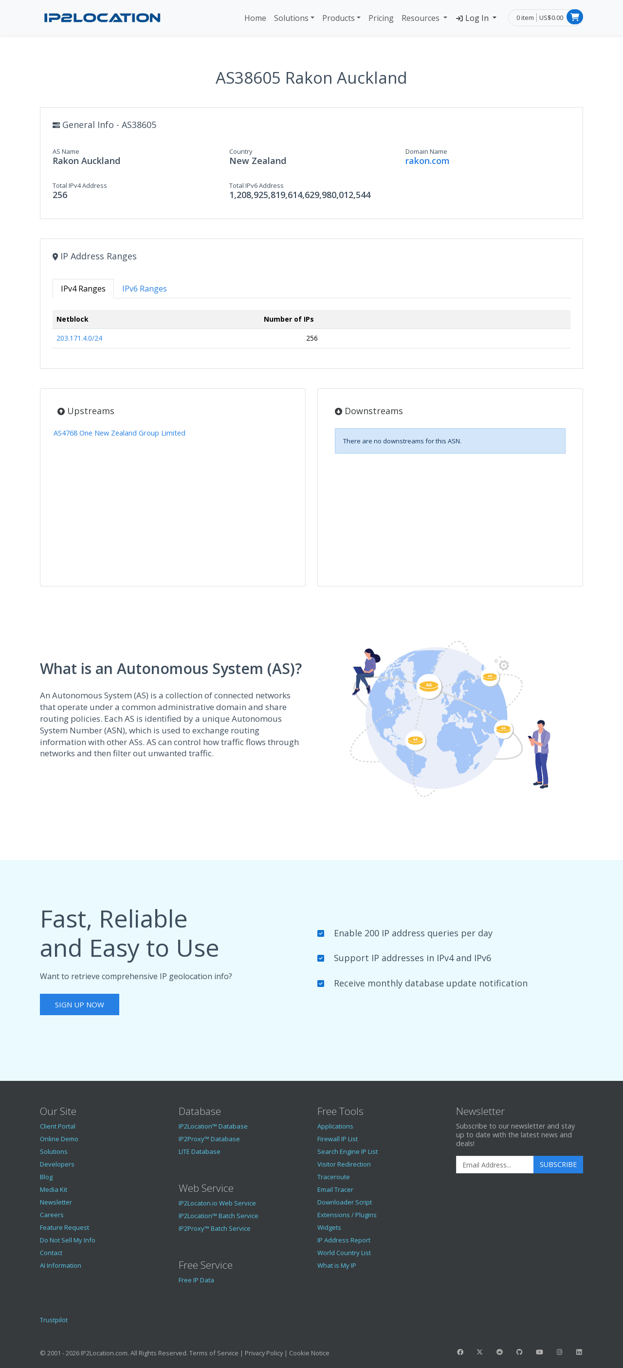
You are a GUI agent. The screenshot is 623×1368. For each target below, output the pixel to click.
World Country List (344, 1252)
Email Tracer (335, 1189)
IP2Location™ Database (213, 1126)
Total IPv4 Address (80, 185)
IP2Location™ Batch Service (218, 1215)
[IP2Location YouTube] (539, 1352)
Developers (57, 1164)
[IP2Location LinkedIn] (579, 1352)
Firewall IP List (337, 1138)
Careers (52, 1214)
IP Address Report (343, 1240)
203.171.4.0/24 (79, 338)
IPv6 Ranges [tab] (144, 288)
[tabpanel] (311, 333)
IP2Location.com (104, 1353)
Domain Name (426, 151)
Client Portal (57, 1126)
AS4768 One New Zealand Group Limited (119, 433)
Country (241, 151)
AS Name (66, 151)
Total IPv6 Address (256, 185)
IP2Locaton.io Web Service (217, 1203)
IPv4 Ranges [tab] (83, 288)
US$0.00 (551, 17)
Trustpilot (54, 1319)
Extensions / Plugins (347, 1214)
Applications (335, 1126)
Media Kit (53, 1189)
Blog (46, 1176)
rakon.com (427, 160)
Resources (421, 18)
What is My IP (336, 1265)
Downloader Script (344, 1202)
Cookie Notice (309, 1353)
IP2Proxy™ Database (209, 1138)
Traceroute (333, 1176)
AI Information (60, 1265)
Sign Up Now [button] (79, 1004)
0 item (525, 17)
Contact (51, 1252)
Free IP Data (196, 1280)
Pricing (381, 18)
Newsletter (56, 1202)
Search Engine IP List (347, 1151)
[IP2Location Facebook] (460, 1352)
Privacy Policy (264, 1353)
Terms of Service (213, 1353)
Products (338, 18)
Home (255, 18)
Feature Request (64, 1227)
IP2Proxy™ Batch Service (215, 1228)
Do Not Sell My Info (67, 1240)
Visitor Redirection (344, 1164)
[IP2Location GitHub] (519, 1352)
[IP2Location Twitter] (480, 1352)
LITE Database (199, 1151)
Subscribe (558, 1164)
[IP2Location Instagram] (559, 1352)
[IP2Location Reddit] (500, 1352)
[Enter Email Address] (495, 1164)
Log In (473, 18)
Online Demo (59, 1138)
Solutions (291, 18)
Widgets (329, 1227)
